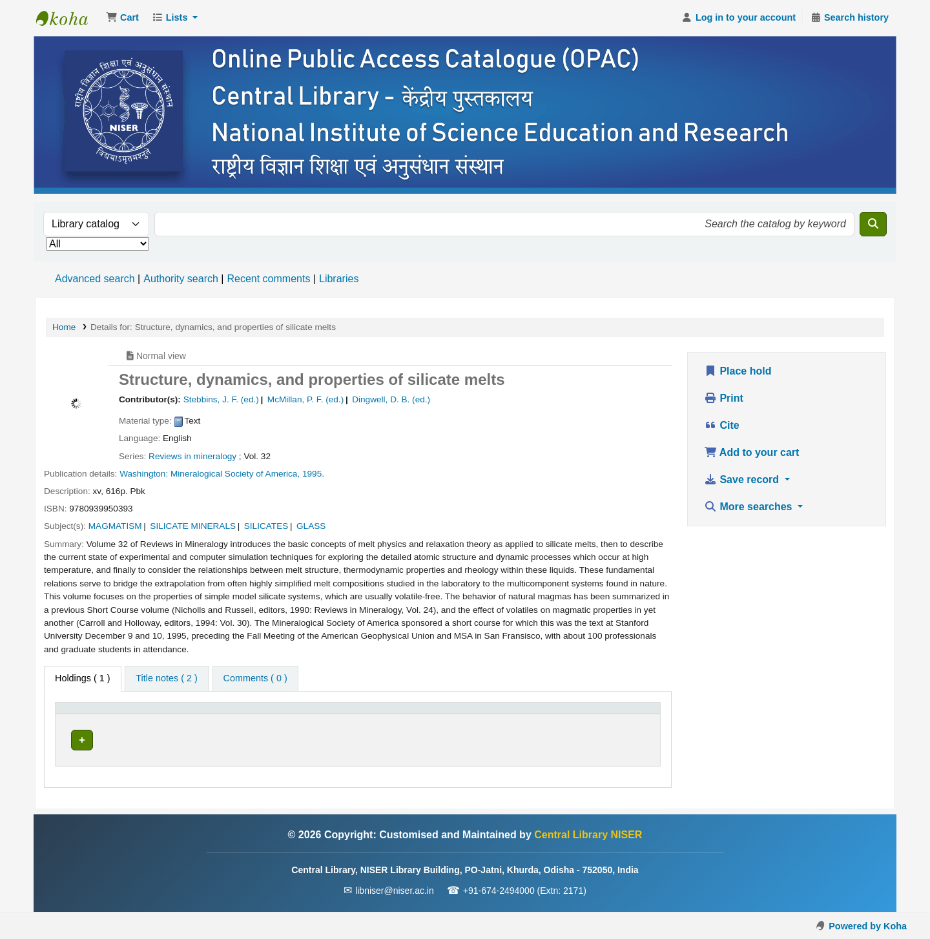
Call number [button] (328, 714)
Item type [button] (81, 714)
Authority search (180, 278)
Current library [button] (195, 714)
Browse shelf (380, 739)
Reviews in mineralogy (192, 456)
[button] (122, 18)
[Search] (873, 224)
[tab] (166, 679)
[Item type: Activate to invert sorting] (107, 714)
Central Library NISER (68, 18)
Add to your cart (751, 452)
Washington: (143, 474)
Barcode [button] (588, 714)
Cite (721, 425)
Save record (743, 479)
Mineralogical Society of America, (235, 474)
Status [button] (501, 714)
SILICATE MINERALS (193, 526)
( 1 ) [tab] (82, 678)
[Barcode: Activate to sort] (612, 714)
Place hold (737, 371)
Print (723, 398)
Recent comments (268, 278)
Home (64, 327)
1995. (313, 474)
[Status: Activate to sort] (522, 714)
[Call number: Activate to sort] (389, 714)
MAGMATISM (115, 526)
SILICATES (266, 526)
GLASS (311, 526)
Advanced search (95, 278)
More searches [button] (749, 506)
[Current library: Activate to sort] (226, 714)
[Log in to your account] (738, 18)
